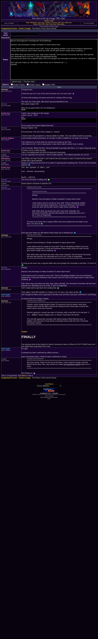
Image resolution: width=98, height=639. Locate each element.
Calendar (48, 22)
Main (27, 22)
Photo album (60, 24)
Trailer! (24, 332)
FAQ (39, 24)
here (23, 376)
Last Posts (54, 22)
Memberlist (33, 22)
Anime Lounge (25, 28)
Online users (68, 22)
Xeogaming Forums (9, 28)
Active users (41, 22)
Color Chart (52, 24)
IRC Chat (61, 22)
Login (51, 20)
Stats (47, 24)
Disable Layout (34, 85)
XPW (43, 24)
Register (47, 20)
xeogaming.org (49, 384)
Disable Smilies (19, 85)
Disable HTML (50, 85)
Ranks (35, 24)
